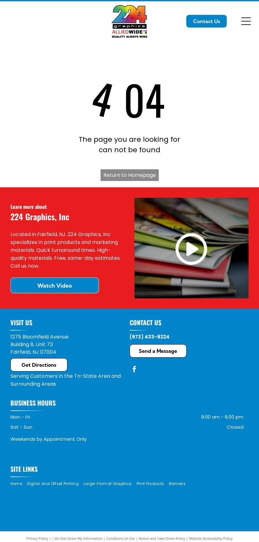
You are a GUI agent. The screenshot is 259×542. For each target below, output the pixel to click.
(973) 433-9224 (150, 336)
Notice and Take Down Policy (162, 538)
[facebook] (134, 370)
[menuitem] (18, 484)
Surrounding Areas (33, 384)
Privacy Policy (37, 538)
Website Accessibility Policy (210, 538)
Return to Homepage (129, 175)
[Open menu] (246, 21)
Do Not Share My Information (78, 538)
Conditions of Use (120, 538)
